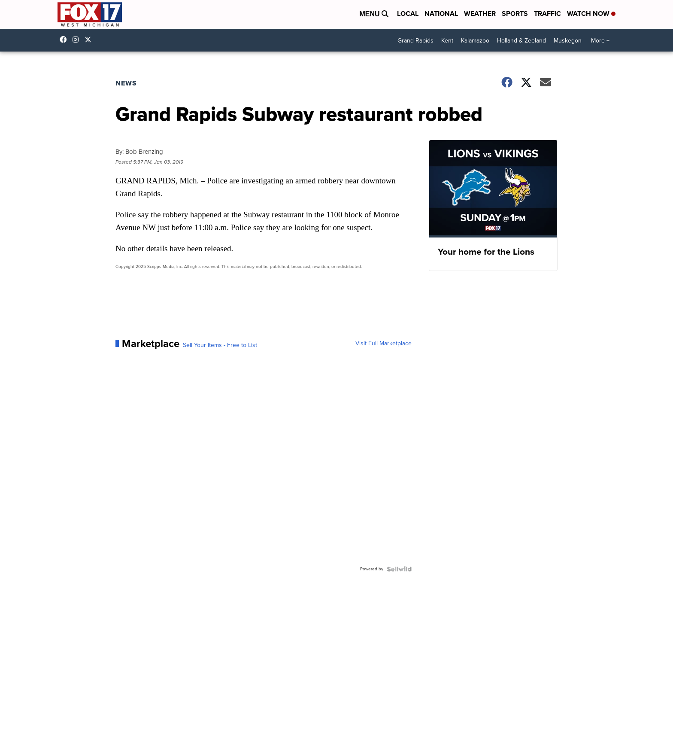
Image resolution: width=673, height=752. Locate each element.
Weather (480, 13)
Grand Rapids (415, 40)
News (126, 83)
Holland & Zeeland (521, 40)
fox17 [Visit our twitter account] (90, 39)
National (441, 13)
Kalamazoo (475, 40)
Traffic (547, 13)
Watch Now (591, 13)
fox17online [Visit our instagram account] (78, 39)
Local (407, 13)
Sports (515, 13)
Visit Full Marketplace (383, 344)
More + (600, 40)
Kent (447, 40)
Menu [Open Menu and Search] (373, 14)
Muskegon (568, 40)
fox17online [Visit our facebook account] (65, 39)
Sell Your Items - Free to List (220, 345)
